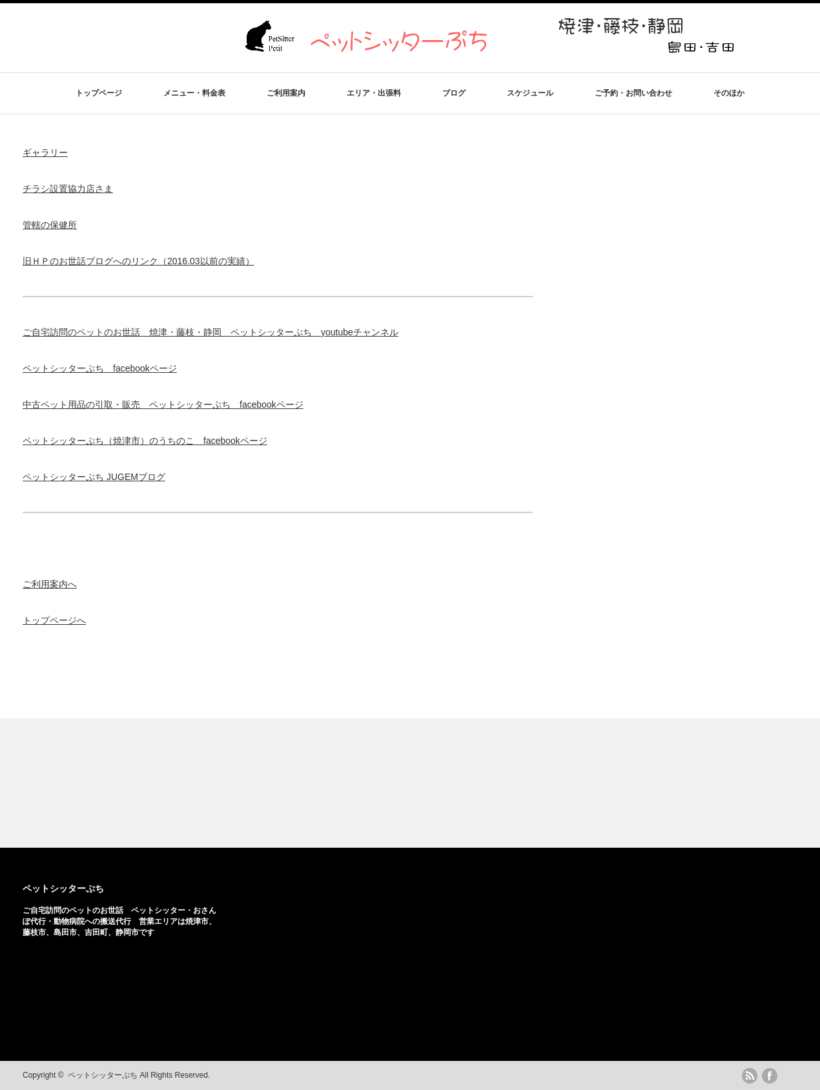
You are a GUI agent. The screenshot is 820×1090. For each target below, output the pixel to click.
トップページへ (54, 620)
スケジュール (530, 93)
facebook (769, 1076)
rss (749, 1076)
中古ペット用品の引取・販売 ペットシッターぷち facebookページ (163, 404)
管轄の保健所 (50, 225)
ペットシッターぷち (63, 888)
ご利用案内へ (50, 584)
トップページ (99, 93)
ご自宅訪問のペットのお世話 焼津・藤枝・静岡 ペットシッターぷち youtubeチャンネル (210, 332)
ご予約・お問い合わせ (633, 93)
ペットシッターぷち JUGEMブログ (94, 477)
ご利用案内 (286, 93)
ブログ (454, 93)
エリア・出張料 (374, 93)
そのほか (728, 93)
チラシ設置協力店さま (68, 188)
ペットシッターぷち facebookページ (100, 368)
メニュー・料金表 (194, 93)
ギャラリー (45, 152)
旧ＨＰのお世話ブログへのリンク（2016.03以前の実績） (138, 261)
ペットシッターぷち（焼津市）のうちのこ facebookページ (145, 440)
